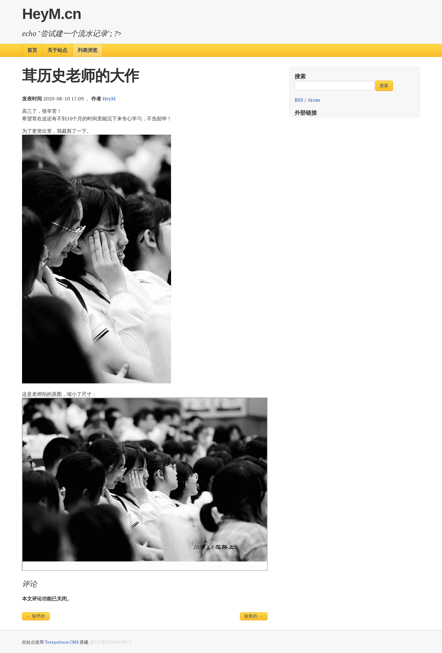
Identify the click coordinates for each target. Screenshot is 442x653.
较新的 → (253, 616)
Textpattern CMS (62, 642)
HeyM (108, 98)
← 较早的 (36, 616)
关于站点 (57, 50)
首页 (32, 50)
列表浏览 (87, 50)
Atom (314, 99)
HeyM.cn (51, 14)
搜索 (300, 76)
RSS (299, 99)
